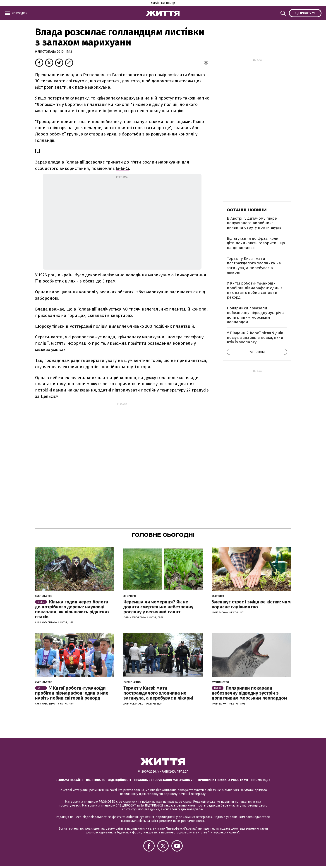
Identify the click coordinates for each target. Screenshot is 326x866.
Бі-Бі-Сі (122, 168)
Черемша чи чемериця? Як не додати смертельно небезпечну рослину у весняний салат (158, 607)
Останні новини (246, 209)
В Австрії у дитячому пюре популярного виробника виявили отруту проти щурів (254, 223)
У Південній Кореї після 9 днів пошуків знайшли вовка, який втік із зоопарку (255, 338)
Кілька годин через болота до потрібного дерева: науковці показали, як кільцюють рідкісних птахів (72, 609)
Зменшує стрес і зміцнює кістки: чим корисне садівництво (251, 604)
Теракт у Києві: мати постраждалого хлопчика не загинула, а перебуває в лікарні (254, 265)
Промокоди (261, 780)
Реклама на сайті (69, 780)
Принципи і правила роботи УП (223, 780)
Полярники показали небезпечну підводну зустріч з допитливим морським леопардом (255, 315)
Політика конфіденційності (108, 780)
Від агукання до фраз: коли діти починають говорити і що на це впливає (256, 243)
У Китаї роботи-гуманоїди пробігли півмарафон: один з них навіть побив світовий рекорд (255, 290)
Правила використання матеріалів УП (164, 780)
